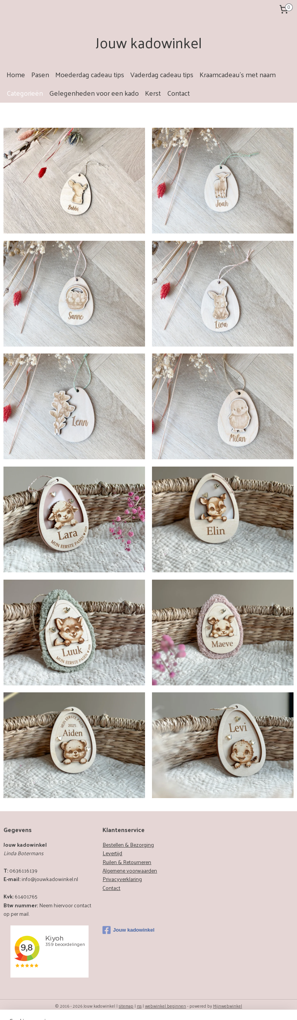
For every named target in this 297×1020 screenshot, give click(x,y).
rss (139, 1006)
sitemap (126, 1006)
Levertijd (112, 853)
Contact (178, 92)
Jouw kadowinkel (128, 930)
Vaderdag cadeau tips (161, 74)
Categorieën (25, 92)
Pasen (40, 74)
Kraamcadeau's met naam (238, 74)
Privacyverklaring (122, 879)
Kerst (153, 92)
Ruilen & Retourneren (126, 862)
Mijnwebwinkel (227, 1006)
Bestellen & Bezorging (128, 844)
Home (16, 74)
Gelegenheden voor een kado (94, 92)
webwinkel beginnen (165, 1006)
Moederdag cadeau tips (89, 74)
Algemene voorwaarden (129, 870)
